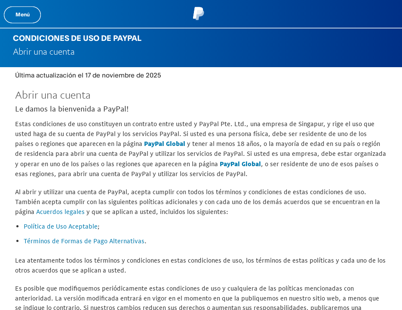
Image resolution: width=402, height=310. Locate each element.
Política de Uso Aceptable (61, 226)
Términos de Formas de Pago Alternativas (84, 241)
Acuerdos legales (60, 212)
